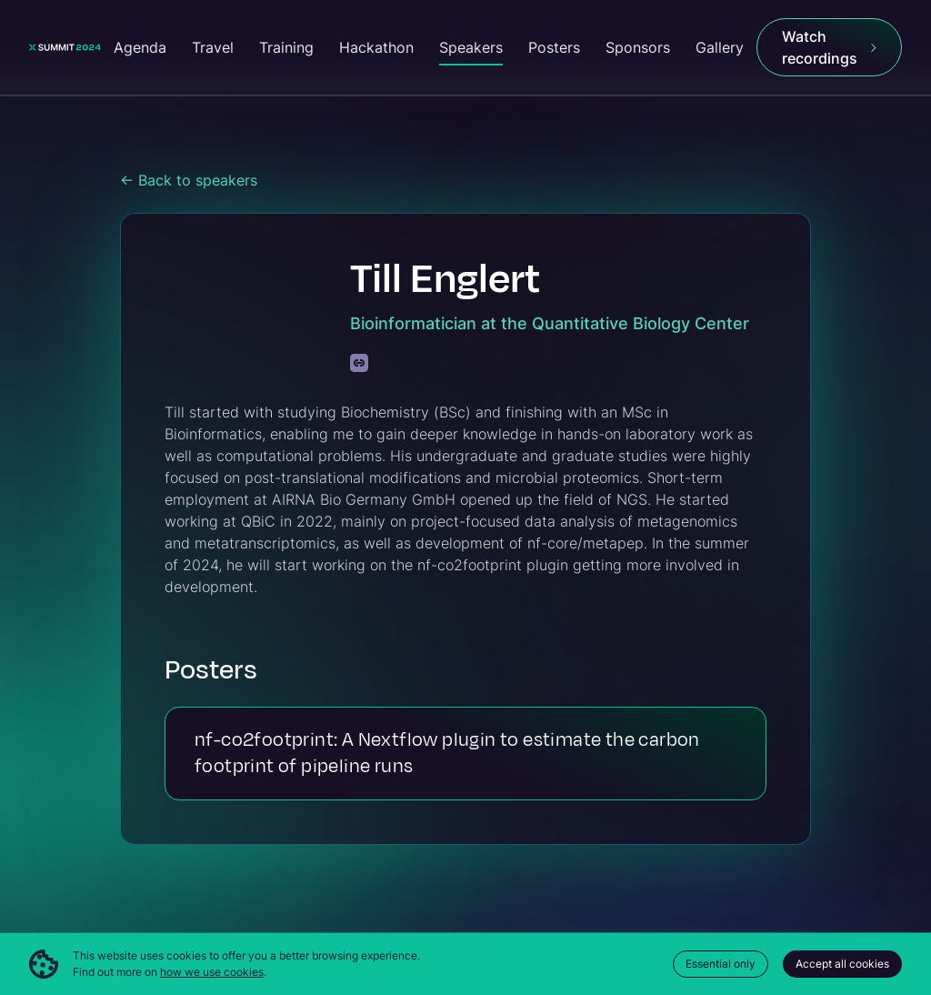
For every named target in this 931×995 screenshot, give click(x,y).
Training (286, 47)
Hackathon (376, 47)
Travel (213, 47)
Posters (554, 47)
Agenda (140, 47)
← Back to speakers (188, 180)
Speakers (471, 47)
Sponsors (638, 47)
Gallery (720, 47)
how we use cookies (212, 972)
